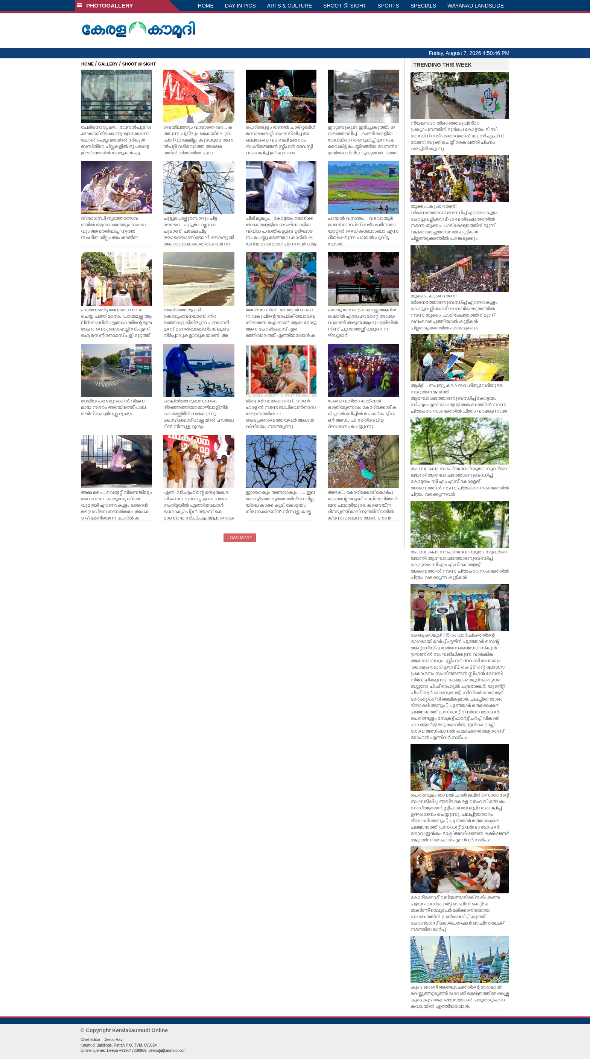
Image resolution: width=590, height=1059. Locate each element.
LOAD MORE (239, 537)
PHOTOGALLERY (105, 5)
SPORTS (388, 6)
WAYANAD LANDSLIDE (475, 6)
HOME (206, 6)
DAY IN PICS (240, 6)
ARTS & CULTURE (289, 6)
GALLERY (108, 64)
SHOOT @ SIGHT (344, 6)
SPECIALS (423, 6)
